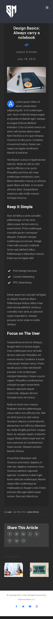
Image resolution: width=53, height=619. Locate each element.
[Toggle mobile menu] (47, 7)
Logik (9, 512)
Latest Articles (33, 512)
